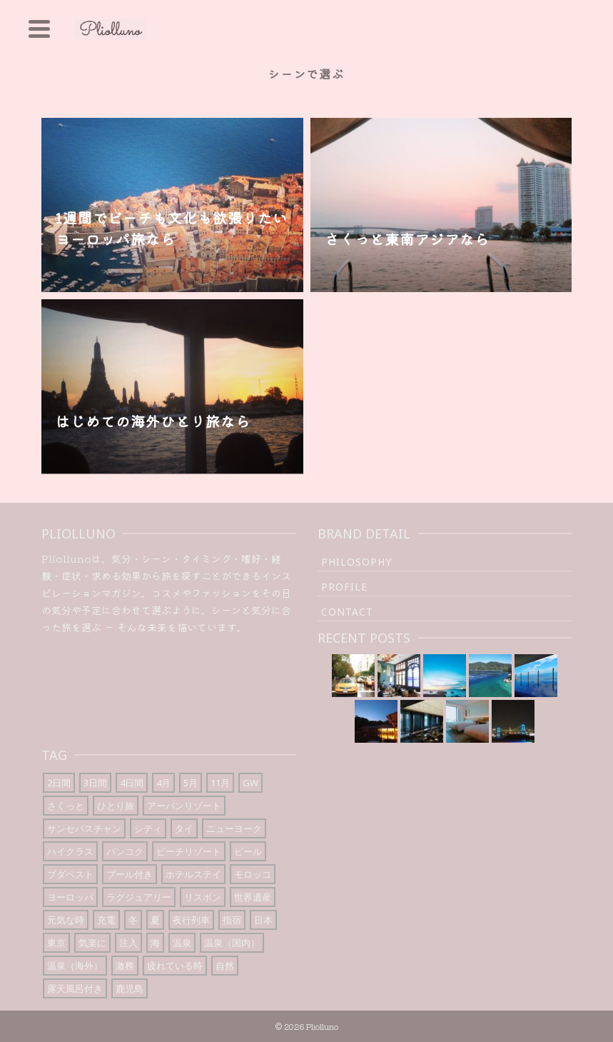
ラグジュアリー (138, 897)
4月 (163, 782)
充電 (106, 919)
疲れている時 (175, 965)
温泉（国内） (232, 942)
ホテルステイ (193, 874)
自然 (225, 965)
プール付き (129, 874)
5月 (190, 782)
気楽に (92, 942)
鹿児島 (129, 988)
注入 (128, 942)
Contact (347, 611)
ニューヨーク (234, 828)
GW (250, 782)
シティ (148, 828)
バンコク (124, 851)
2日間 (59, 782)
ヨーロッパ (70, 897)
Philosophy (356, 561)
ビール (248, 851)
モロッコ (252, 874)
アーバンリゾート (184, 805)
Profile (344, 586)
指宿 (232, 919)
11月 (220, 782)
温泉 (182, 942)
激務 (125, 965)
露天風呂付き (75, 988)
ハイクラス (70, 851)
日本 (263, 919)
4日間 (131, 782)
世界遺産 (252, 897)
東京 (56, 942)
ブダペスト (70, 874)
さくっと (65, 805)
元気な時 (65, 919)
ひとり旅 (115, 805)
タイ (184, 828)
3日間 (95, 782)
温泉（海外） (75, 965)
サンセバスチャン (84, 828)
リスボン (202, 897)
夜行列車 (191, 919)
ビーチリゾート (188, 851)
